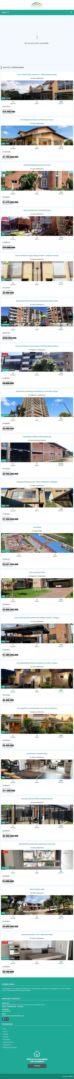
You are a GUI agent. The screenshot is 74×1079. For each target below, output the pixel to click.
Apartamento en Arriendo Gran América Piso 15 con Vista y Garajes (37, 391)
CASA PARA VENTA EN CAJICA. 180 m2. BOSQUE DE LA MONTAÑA (37, 482)
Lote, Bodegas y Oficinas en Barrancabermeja (37, 436)
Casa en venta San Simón (37, 572)
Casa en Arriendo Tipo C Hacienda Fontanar (37, 210)
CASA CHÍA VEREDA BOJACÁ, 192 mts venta (37, 165)
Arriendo (5, 1034)
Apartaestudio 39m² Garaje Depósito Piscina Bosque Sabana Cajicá (37, 301)
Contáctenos (7, 1045)
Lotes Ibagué (37, 527)
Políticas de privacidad (10, 1047)
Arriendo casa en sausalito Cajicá (37, 753)
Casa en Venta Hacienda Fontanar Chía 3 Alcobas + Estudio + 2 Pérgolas (37, 617)
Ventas (5, 1031)
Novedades (6, 1039)
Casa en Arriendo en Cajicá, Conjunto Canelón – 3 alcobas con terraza (37, 255)
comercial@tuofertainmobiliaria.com (13, 1015)
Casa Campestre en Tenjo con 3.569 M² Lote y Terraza (37, 120)
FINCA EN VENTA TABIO (37, 889)
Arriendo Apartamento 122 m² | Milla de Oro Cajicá (37, 934)
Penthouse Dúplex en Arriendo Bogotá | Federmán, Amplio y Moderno (37, 346)
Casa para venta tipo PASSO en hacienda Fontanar (37, 799)
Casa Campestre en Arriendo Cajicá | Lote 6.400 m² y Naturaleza (37, 708)
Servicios (5, 1037)
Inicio (4, 1029)
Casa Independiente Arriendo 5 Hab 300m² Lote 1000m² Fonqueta (37, 663)
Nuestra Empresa (8, 1042)
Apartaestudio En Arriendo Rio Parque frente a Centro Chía (37, 844)
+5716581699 (6, 1011)
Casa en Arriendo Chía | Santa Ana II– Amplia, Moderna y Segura (37, 74)
